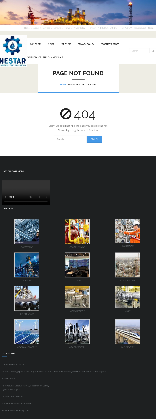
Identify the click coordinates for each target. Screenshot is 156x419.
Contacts (57, 28)
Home (27, 28)
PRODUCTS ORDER (109, 28)
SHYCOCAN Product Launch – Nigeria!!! (139, 28)
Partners (92, 28)
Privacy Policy (79, 28)
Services (46, 28)
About (36, 28)
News (67, 28)
